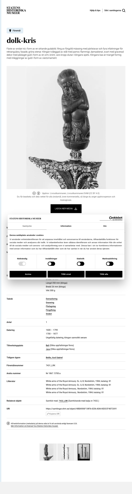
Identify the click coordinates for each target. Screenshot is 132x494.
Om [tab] (104, 226)
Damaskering (51, 299)
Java (48, 349)
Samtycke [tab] (27, 226)
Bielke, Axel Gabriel (54, 357)
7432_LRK (63, 401)
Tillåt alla (104, 274)
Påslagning (51, 306)
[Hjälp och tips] (95, 10)
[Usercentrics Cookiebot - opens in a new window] (111, 218)
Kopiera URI (53, 414)
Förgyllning (51, 310)
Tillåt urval (66, 274)
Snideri (49, 314)
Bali (47, 345)
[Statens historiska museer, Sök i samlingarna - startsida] (16, 10)
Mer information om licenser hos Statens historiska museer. (34, 426)
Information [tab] (66, 226)
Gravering (50, 302)
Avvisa (28, 274)
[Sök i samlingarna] (114, 10)
